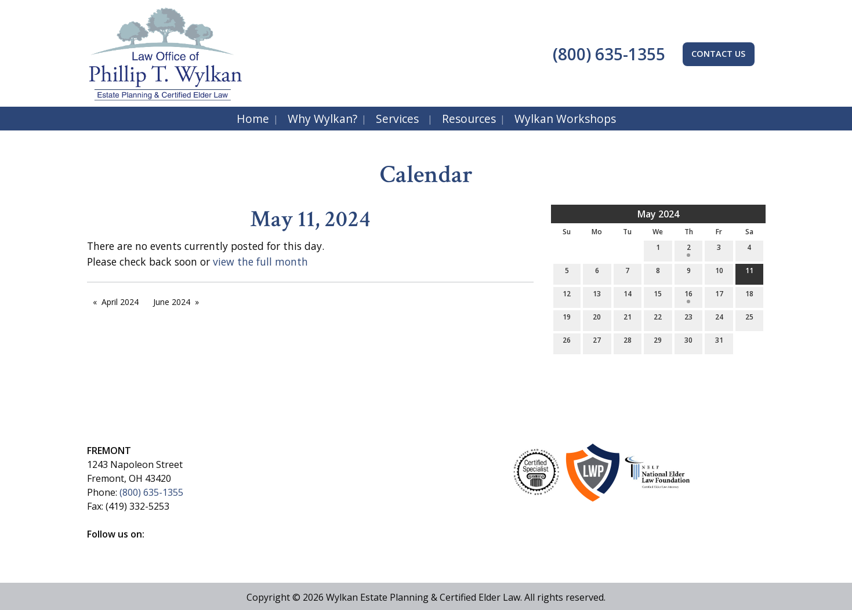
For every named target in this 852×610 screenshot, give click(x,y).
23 (688, 319)
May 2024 (658, 214)
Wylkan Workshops (565, 118)
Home (253, 118)
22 (658, 319)
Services (397, 118)
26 (567, 342)
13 (597, 296)
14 (627, 296)
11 (749, 273)
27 (597, 342)
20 (597, 319)
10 (719, 273)
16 (688, 296)
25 (749, 319)
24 (719, 319)
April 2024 (120, 301)
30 (688, 342)
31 (719, 342)
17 (719, 296)
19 (567, 319)
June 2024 (171, 301)
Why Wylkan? (322, 118)
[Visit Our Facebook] (96, 547)
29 (658, 342)
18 (749, 296)
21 (627, 319)
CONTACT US (718, 53)
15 (658, 296)
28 (627, 342)
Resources (469, 118)
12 (567, 296)
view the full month (260, 261)
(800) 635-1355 (607, 54)
